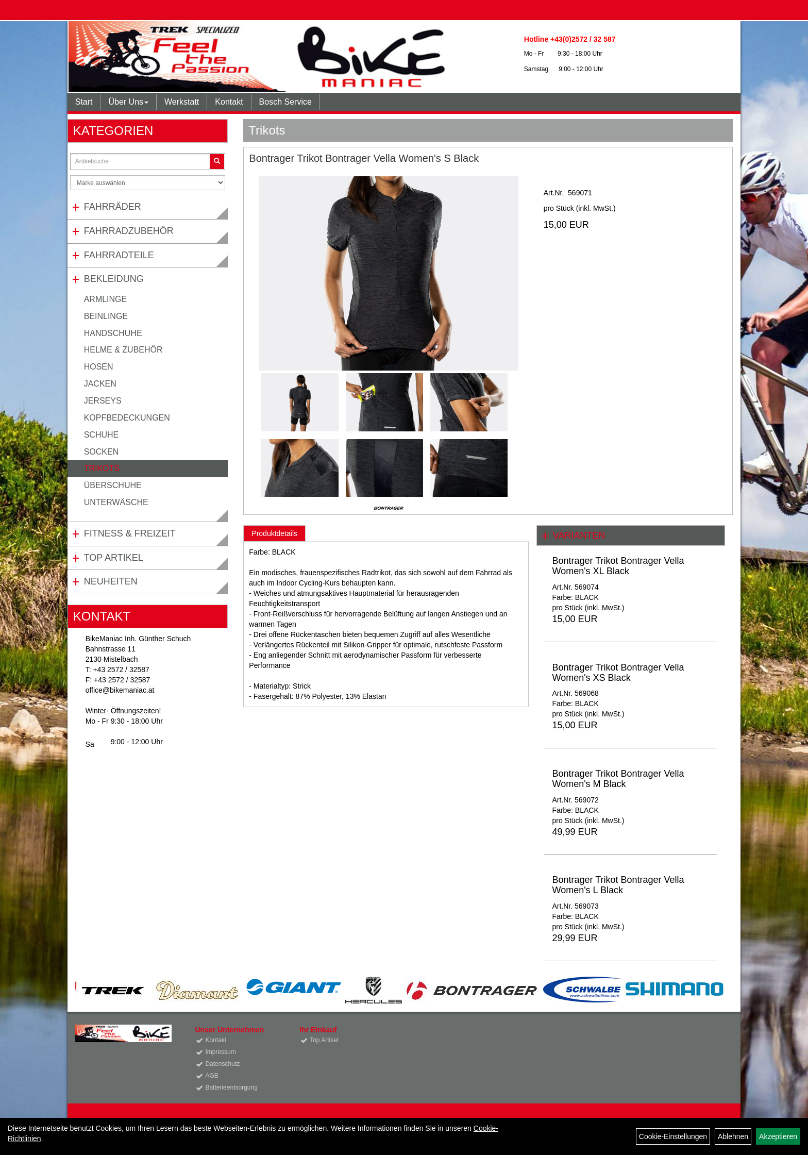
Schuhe (101, 434)
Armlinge (105, 299)
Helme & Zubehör (123, 349)
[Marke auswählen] (148, 182)
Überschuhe (113, 485)
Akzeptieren (778, 1136)
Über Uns (128, 101)
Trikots (102, 468)
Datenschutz (222, 1063)
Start (84, 101)
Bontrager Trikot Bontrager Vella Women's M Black (618, 778)
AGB (211, 1075)
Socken (101, 451)
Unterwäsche (116, 502)
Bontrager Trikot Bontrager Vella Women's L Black (618, 885)
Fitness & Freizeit (130, 533)
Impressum (220, 1052)
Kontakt (229, 101)
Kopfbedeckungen (127, 417)
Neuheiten (111, 581)
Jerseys (103, 400)
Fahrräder (112, 207)
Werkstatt (181, 101)
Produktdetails (274, 533)
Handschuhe (113, 333)
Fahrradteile (119, 255)
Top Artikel (113, 558)
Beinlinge (106, 316)
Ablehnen (733, 1136)
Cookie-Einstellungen (673, 1136)
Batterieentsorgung (231, 1087)
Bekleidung (114, 279)
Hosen (98, 366)
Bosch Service (285, 101)
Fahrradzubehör (129, 231)
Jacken (100, 383)
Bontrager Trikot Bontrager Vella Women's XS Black (618, 672)
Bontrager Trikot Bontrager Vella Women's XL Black (618, 566)
